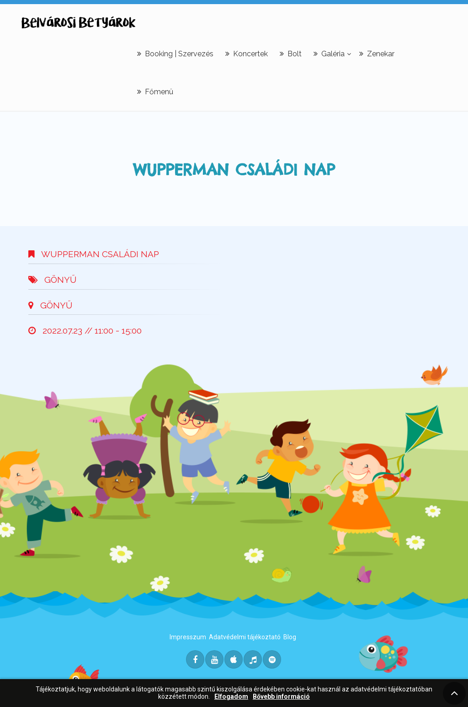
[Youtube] (214, 659)
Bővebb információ (281, 696)
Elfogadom (231, 696)
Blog (289, 637)
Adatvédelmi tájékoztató (245, 637)
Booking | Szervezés (175, 53)
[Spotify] (272, 659)
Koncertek (246, 53)
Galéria (329, 53)
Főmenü (155, 91)
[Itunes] (233, 659)
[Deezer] (253, 659)
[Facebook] (195, 659)
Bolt (291, 53)
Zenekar (376, 53)
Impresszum (188, 637)
